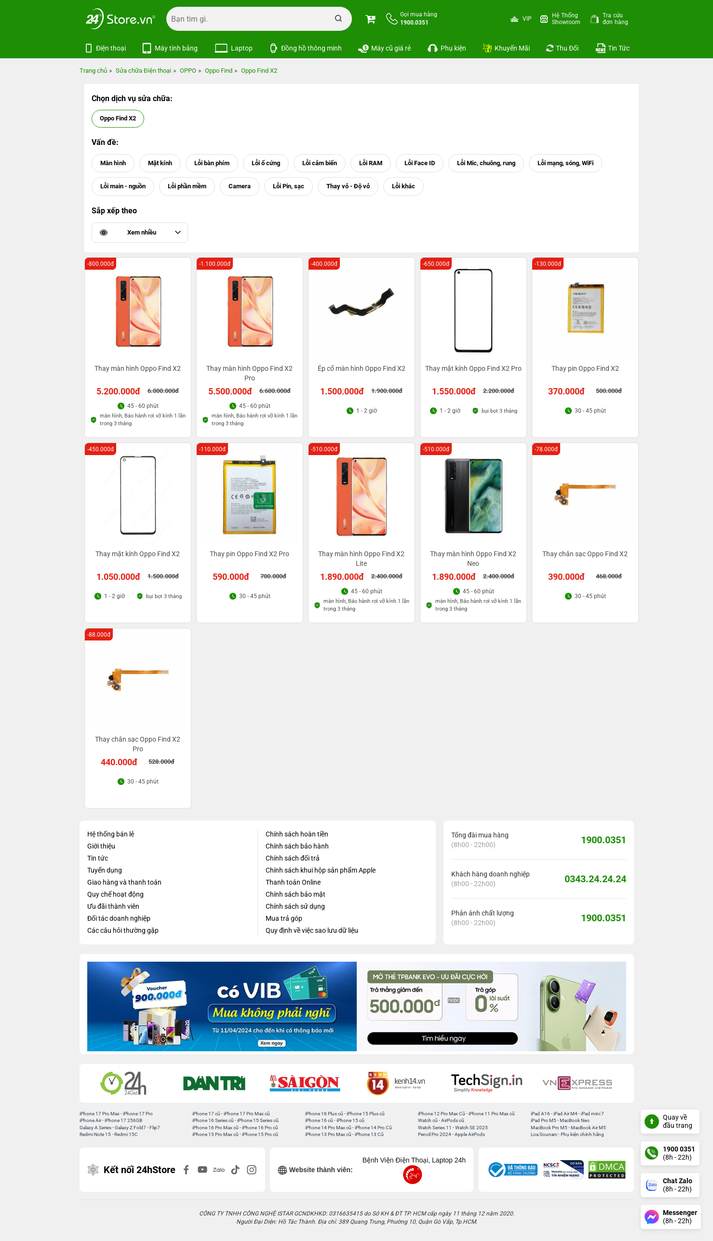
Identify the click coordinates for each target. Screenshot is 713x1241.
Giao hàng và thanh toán (124, 882)
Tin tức (97, 858)
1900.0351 (603, 840)
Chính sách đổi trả (293, 858)
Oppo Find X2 (118, 118)
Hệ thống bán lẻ (110, 834)
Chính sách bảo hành (297, 846)
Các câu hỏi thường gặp (123, 930)
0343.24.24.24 (595, 879)
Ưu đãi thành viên (113, 906)
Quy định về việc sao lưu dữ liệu (312, 930)
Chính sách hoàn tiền (297, 834)
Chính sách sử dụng (295, 906)
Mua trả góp (284, 918)
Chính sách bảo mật (295, 894)
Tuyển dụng (104, 870)
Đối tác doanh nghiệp (118, 918)
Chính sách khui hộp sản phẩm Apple (321, 870)
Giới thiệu (101, 846)
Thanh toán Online (293, 882)
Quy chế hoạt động (115, 894)
